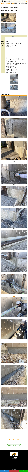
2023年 (10, 3)
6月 (12, 3)
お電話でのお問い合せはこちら (14, 439)
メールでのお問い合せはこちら (14, 445)
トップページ (3, 3)
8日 (13, 3)
